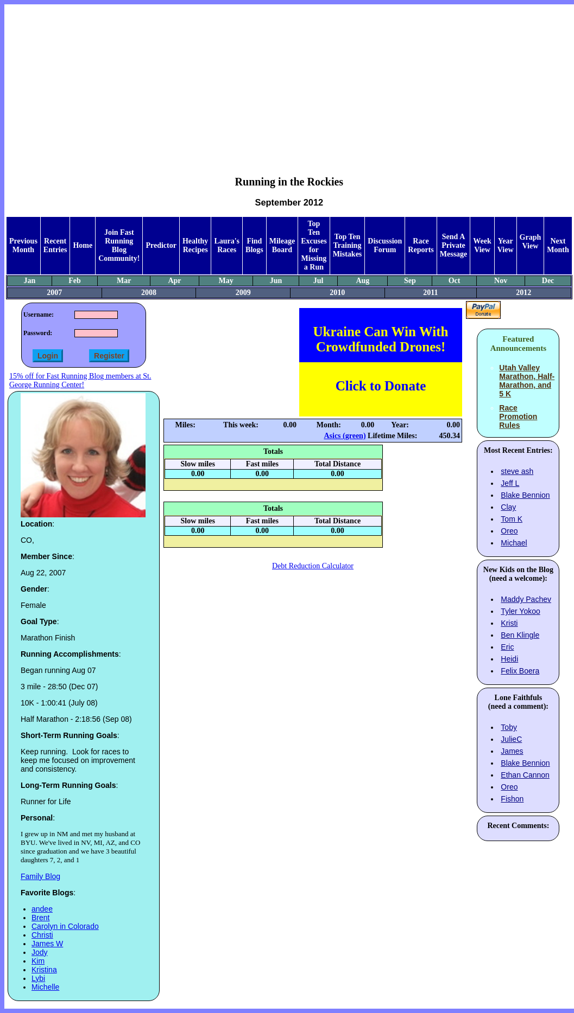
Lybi (38, 978)
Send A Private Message (454, 245)
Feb (74, 281)
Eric (507, 647)
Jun (276, 281)
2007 (54, 292)
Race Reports (420, 245)
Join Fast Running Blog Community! (119, 245)
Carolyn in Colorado (65, 926)
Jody (39, 952)
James (512, 751)
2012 (523, 292)
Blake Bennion (525, 495)
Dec (548, 281)
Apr (174, 281)
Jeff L (510, 483)
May (225, 281)
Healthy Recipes (195, 245)
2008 (148, 292)
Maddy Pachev (526, 599)
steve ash (517, 471)
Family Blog (40, 876)
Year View (505, 245)
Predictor (161, 245)
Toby (509, 727)
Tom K (511, 519)
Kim (38, 961)
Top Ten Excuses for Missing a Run (313, 245)
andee (42, 909)
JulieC (511, 739)
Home (82, 245)
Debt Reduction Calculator (313, 566)
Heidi (509, 659)
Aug (362, 281)
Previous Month (23, 245)
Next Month (558, 245)
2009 (243, 292)
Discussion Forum (385, 245)
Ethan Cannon (525, 775)
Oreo (509, 531)
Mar (124, 281)
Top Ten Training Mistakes (347, 245)
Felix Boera (520, 670)
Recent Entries (55, 245)
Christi (42, 935)
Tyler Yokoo (520, 611)
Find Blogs (254, 245)
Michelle (45, 987)
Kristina (44, 969)
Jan (30, 281)
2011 (430, 292)
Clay (508, 507)
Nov (500, 281)
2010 (337, 292)
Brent (40, 917)
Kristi (509, 623)
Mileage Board (282, 245)
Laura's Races (226, 245)
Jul (318, 281)
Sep (410, 281)
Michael (514, 542)
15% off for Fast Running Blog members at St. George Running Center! (80, 380)
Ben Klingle (520, 635)
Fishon (512, 798)
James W (47, 943)
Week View (482, 245)
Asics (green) (344, 436)
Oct (455, 281)
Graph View (530, 241)
